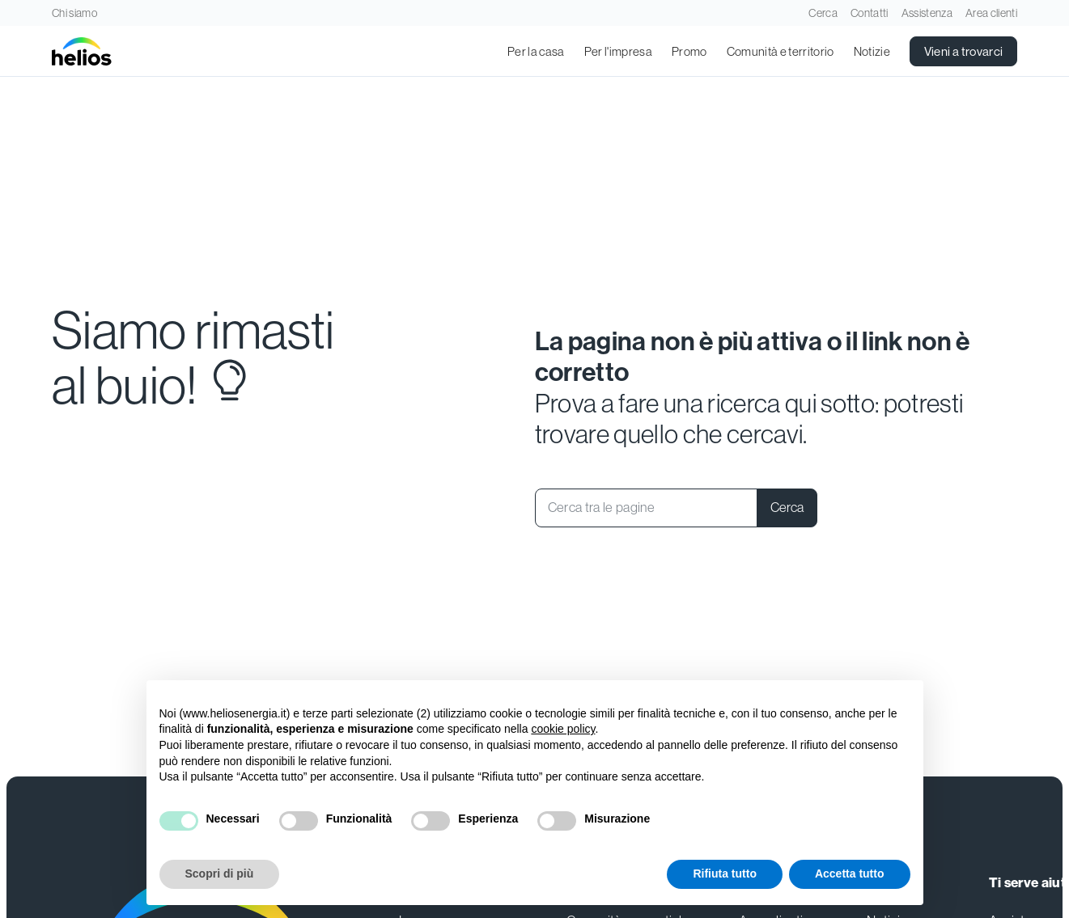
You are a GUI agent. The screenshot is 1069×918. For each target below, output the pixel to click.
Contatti (870, 12)
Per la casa (536, 51)
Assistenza (926, 12)
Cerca (823, 12)
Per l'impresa (618, 51)
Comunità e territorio (780, 51)
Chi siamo (74, 12)
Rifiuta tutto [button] (725, 873)
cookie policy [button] (563, 728)
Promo (689, 51)
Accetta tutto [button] (849, 873)
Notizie (872, 51)
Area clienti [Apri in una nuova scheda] (991, 12)
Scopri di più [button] (219, 873)
